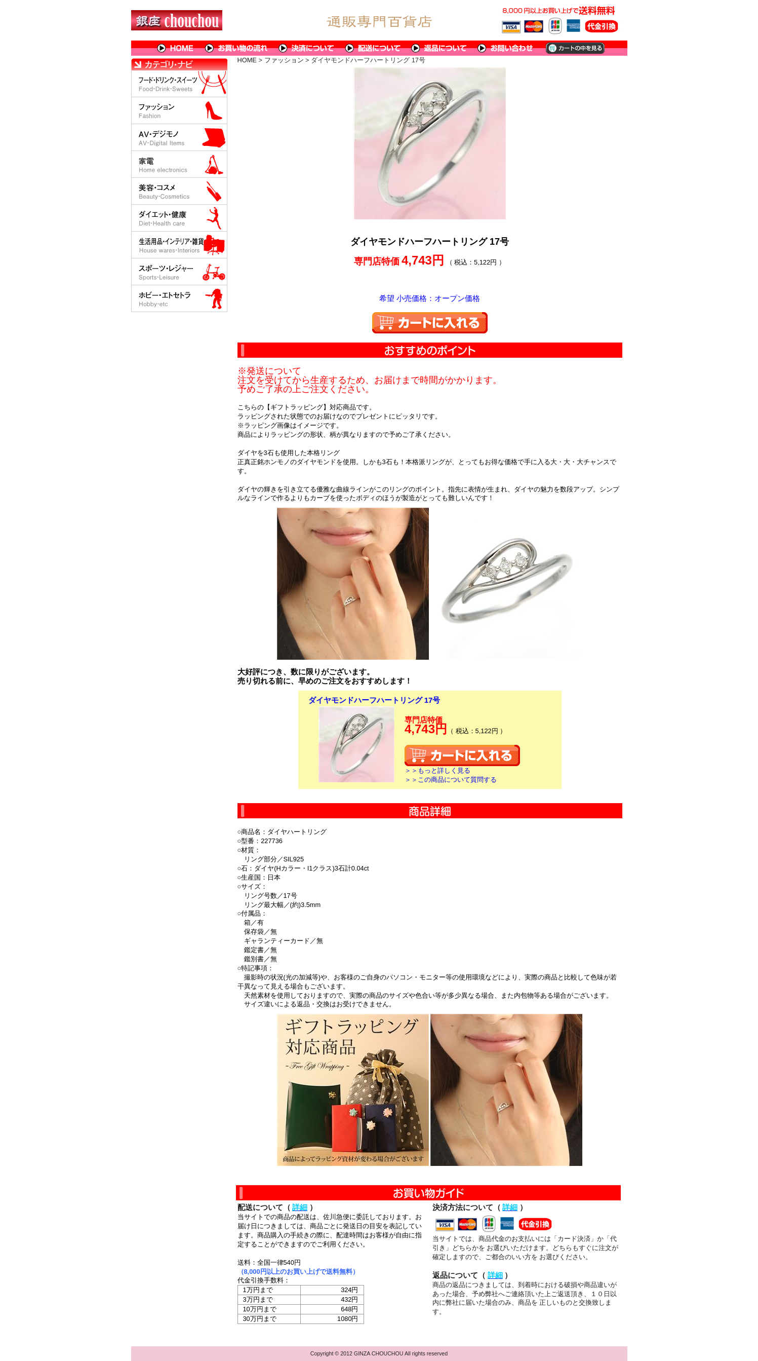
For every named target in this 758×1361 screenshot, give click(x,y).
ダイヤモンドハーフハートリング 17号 (374, 700)
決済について (306, 48)
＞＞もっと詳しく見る (437, 770)
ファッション (284, 60)
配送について (373, 48)
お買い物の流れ (236, 48)
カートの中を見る (574, 48)
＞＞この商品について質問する (451, 779)
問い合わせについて (505, 48)
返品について (439, 48)
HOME (176, 48)
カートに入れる (430, 322)
